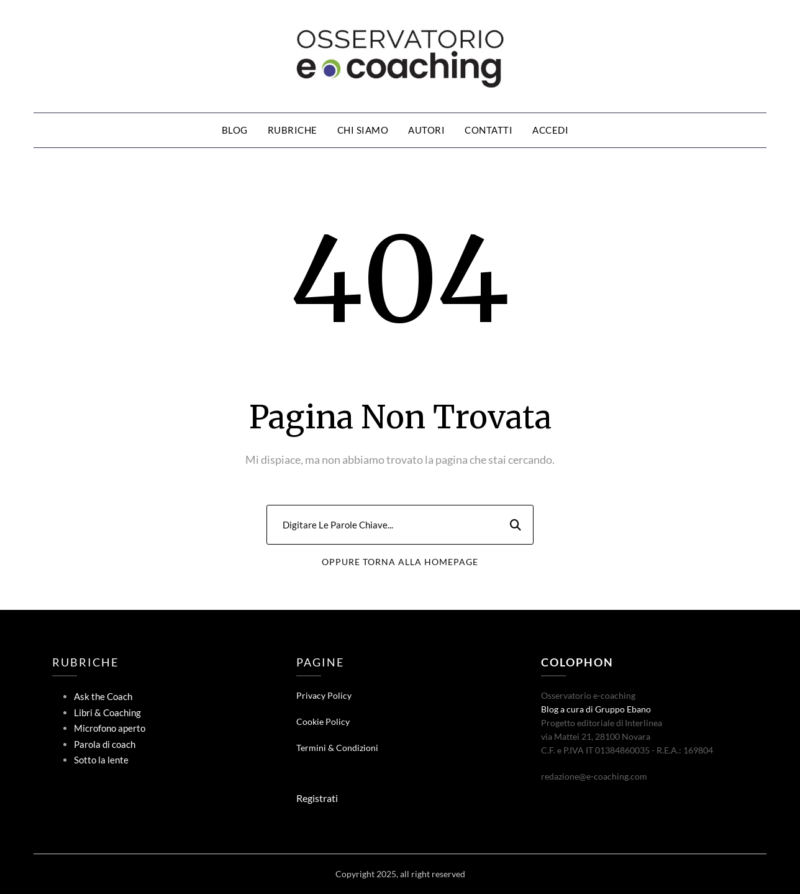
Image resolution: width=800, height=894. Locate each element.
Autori (426, 130)
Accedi (550, 130)
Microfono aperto (109, 728)
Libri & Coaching (107, 712)
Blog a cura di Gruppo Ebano (596, 709)
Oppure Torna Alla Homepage (400, 561)
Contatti (488, 130)
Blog (235, 130)
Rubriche (292, 130)
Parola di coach (104, 744)
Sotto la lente (101, 759)
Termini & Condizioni (337, 747)
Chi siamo (363, 130)
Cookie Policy (323, 721)
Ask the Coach (103, 696)
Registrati (317, 798)
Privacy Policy (324, 695)
